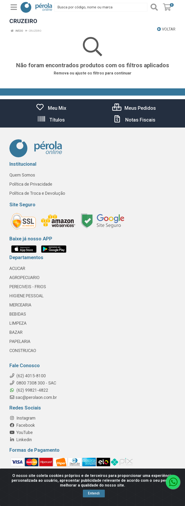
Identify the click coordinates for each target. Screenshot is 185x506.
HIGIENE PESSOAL (26, 295)
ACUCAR (17, 268)
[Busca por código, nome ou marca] (100, 7)
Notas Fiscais (134, 120)
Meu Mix (51, 108)
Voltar (166, 29)
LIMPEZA (17, 323)
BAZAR (15, 332)
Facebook (22, 425)
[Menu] (13, 7)
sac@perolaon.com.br (33, 397)
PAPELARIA (19, 341)
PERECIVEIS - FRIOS (27, 286)
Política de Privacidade (30, 184)
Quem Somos (22, 175)
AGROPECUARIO (24, 277)
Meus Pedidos (134, 108)
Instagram (22, 418)
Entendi (94, 493)
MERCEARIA (20, 305)
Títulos (51, 120)
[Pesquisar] (154, 7)
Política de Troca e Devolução (37, 193)
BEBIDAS (17, 314)
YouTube (21, 432)
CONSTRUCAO (22, 350)
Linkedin (20, 439)
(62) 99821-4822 (28, 390)
